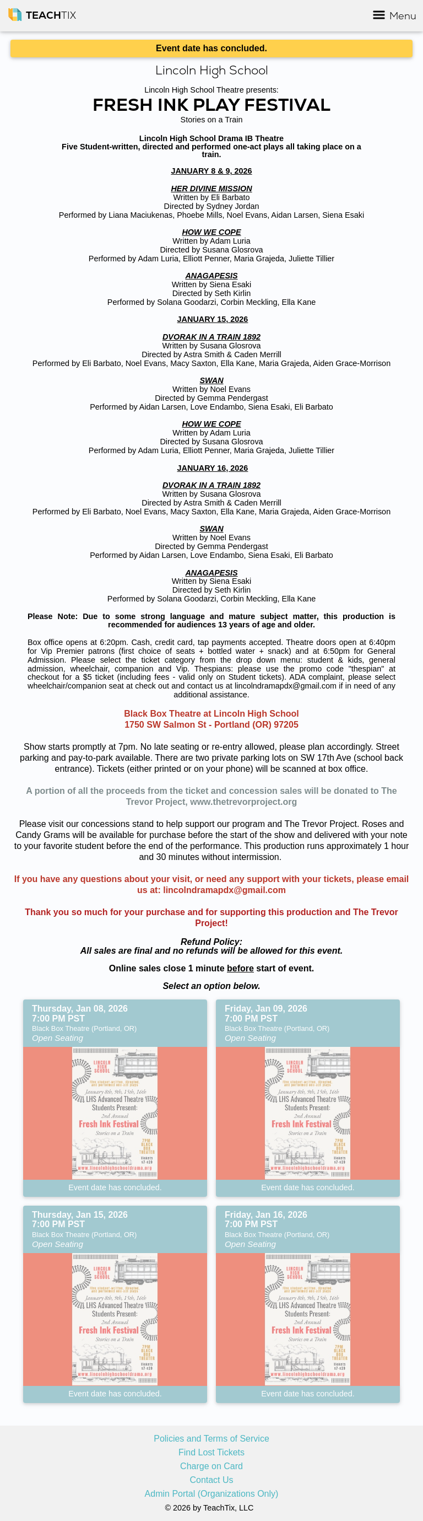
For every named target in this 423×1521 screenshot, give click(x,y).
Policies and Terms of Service (211, 1438)
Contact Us (211, 1480)
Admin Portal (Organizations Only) (212, 1494)
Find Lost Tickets (211, 1452)
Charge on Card (211, 1466)
